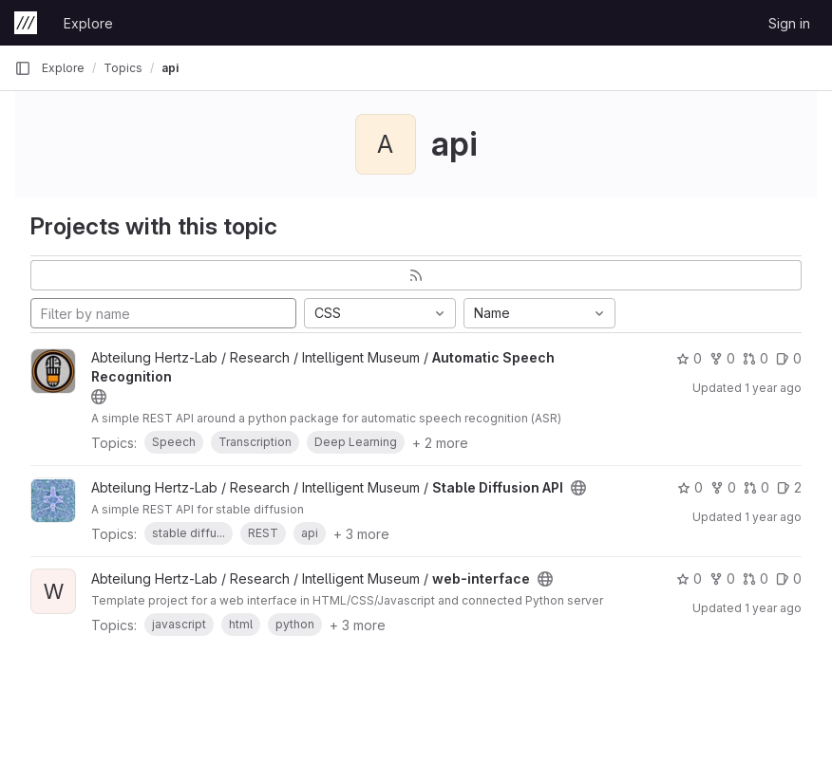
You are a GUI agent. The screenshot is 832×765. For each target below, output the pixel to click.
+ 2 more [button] (440, 443)
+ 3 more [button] (361, 534)
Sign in (789, 23)
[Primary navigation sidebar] (23, 68)
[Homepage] (25, 23)
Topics (123, 68)
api (170, 68)
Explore (88, 23)
